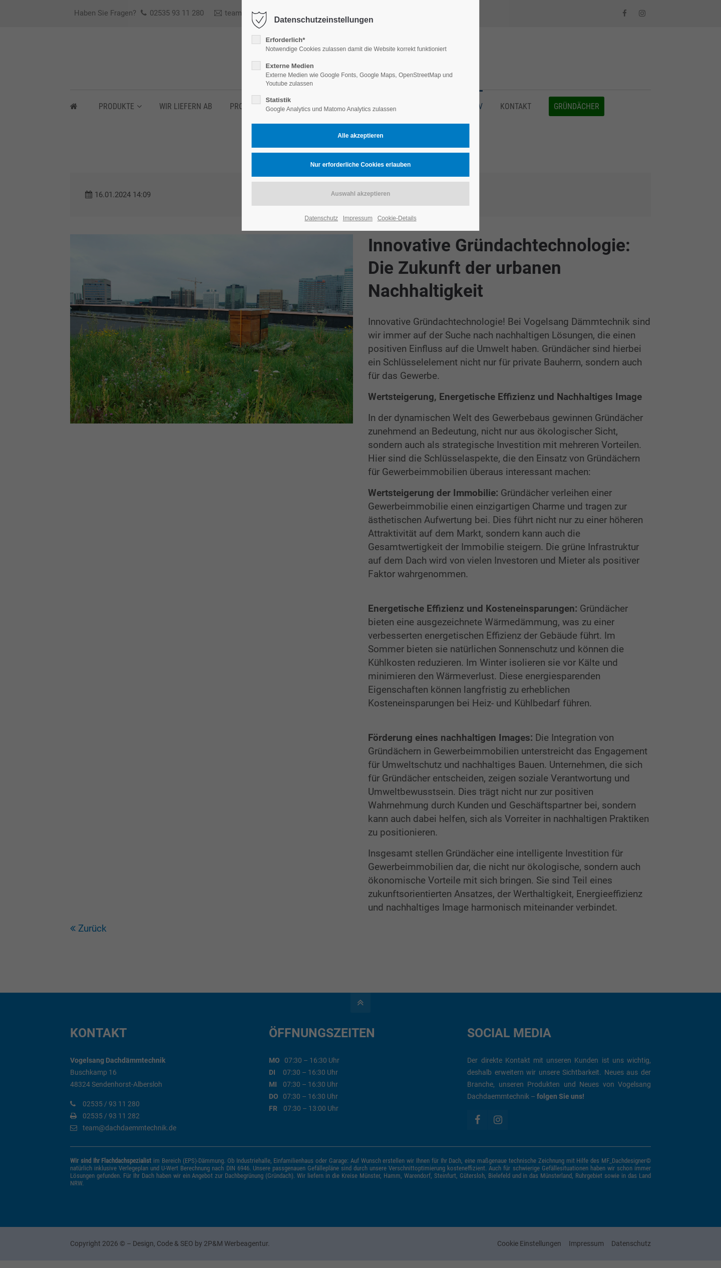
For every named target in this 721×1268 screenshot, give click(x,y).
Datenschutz (321, 218)
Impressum (358, 218)
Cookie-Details (397, 218)
